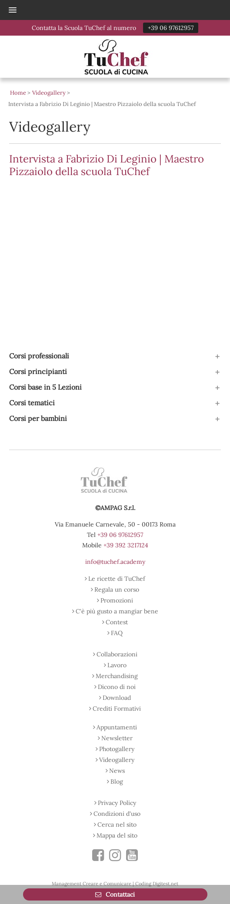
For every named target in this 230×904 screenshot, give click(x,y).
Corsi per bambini (38, 418)
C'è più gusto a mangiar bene (117, 611)
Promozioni (116, 600)
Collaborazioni (117, 654)
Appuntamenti (117, 727)
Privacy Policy (117, 803)
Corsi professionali (39, 355)
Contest (117, 622)
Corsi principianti (38, 371)
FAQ (117, 633)
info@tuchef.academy (115, 562)
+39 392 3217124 (125, 545)
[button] (110, 10)
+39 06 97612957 (170, 28)
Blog (116, 781)
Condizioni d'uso (116, 814)
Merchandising (117, 676)
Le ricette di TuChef (116, 579)
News (117, 771)
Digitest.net (165, 884)
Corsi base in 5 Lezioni (45, 387)
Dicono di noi (117, 687)
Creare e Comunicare (107, 884)
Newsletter (117, 738)
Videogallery (116, 760)
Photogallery (116, 749)
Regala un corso (116, 589)
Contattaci (119, 894)
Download (117, 698)
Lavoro (117, 665)
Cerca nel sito (117, 824)
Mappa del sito (117, 835)
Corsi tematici (32, 402)
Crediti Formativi (117, 708)
